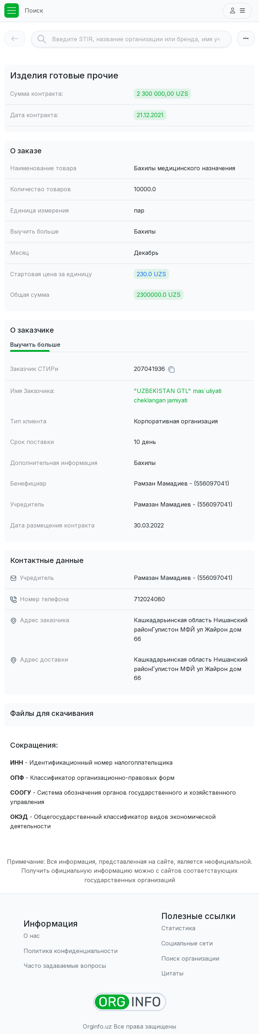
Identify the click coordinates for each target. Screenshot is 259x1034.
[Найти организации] (129, 1002)
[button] (237, 10)
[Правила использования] (71, 951)
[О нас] (71, 936)
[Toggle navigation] (11, 10)
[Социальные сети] (198, 943)
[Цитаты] (198, 973)
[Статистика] (198, 928)
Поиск (34, 10)
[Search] (141, 39)
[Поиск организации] (198, 959)
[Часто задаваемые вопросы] (71, 966)
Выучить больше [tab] (35, 344)
